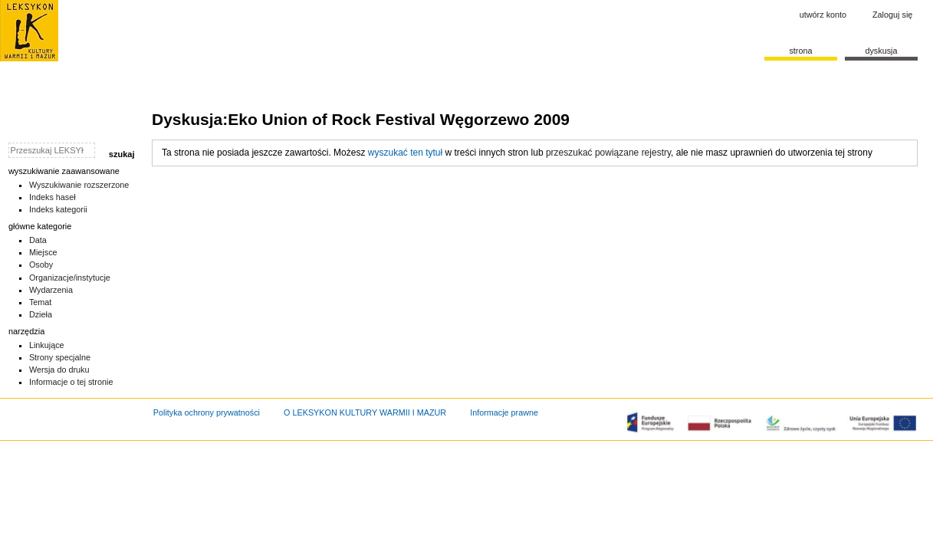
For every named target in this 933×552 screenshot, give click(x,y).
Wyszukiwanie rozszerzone (79, 184)
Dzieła (40, 314)
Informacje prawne (504, 412)
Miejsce (43, 252)
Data (38, 240)
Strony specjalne (59, 357)
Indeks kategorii (58, 209)
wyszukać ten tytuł (405, 152)
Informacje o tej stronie (71, 381)
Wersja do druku (59, 369)
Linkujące (46, 345)
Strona (800, 50)
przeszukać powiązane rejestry (608, 152)
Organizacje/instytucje (69, 277)
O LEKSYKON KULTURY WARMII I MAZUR (365, 412)
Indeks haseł (52, 197)
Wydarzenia (51, 289)
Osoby (41, 264)
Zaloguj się (892, 14)
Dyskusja (881, 50)
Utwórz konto (823, 14)
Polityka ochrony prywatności (206, 412)
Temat (40, 302)
